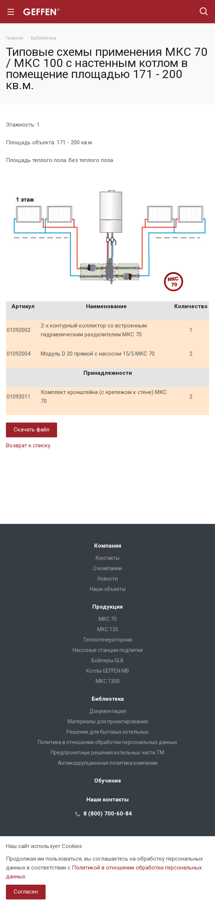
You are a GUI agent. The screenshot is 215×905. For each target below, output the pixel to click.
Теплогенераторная (107, 640)
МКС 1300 (108, 681)
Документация (107, 711)
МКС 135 (107, 629)
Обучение (107, 780)
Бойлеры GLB (107, 660)
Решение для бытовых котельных (107, 732)
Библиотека (108, 699)
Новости (107, 579)
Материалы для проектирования (107, 721)
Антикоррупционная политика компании (108, 763)
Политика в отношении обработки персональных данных (107, 742)
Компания (107, 545)
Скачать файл (31, 429)
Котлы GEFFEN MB (107, 671)
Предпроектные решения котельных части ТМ (107, 753)
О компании (107, 568)
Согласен (26, 891)
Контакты (107, 558)
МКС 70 (108, 619)
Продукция (107, 606)
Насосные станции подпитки (108, 650)
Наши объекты (108, 589)
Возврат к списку (28, 445)
